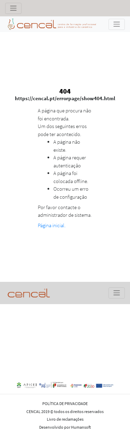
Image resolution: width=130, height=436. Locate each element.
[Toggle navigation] (13, 8)
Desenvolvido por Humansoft (65, 427)
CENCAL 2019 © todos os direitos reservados (65, 411)
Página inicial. (52, 225)
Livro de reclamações (65, 419)
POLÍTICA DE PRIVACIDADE (65, 403)
